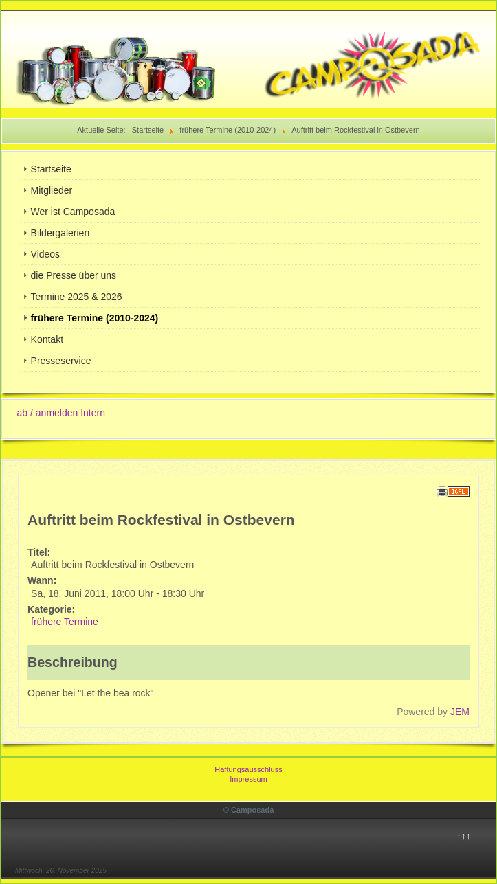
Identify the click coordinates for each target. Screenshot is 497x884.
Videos (45, 254)
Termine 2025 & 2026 (76, 296)
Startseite (51, 168)
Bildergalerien (60, 232)
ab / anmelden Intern (61, 412)
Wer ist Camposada (73, 211)
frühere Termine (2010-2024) (95, 318)
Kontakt (47, 339)
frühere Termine (64, 621)
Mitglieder (52, 190)
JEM (460, 711)
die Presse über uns (74, 275)
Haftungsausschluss (248, 769)
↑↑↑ (463, 835)
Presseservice (61, 360)
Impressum (248, 779)
